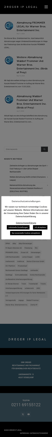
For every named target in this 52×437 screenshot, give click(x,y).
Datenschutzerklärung (26, 223)
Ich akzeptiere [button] (40, 227)
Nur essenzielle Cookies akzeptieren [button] (26, 233)
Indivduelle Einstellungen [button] (18, 227)
